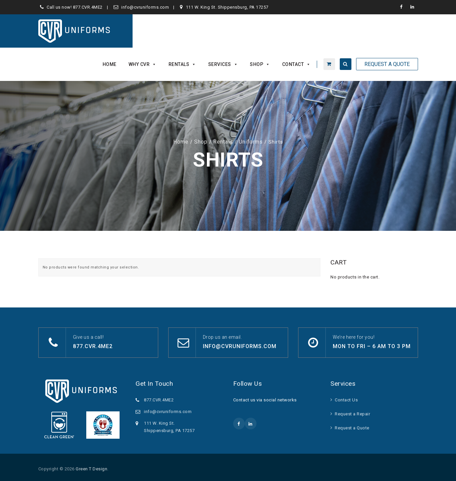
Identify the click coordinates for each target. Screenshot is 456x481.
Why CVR (143, 64)
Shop (260, 64)
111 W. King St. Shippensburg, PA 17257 (227, 7)
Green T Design (91, 468)
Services (223, 64)
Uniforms (251, 142)
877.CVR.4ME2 (88, 7)
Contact (296, 64)
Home (110, 64)
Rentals (182, 64)
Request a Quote (352, 427)
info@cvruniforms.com (145, 7)
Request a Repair (352, 413)
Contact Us (346, 399)
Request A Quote (387, 64)
